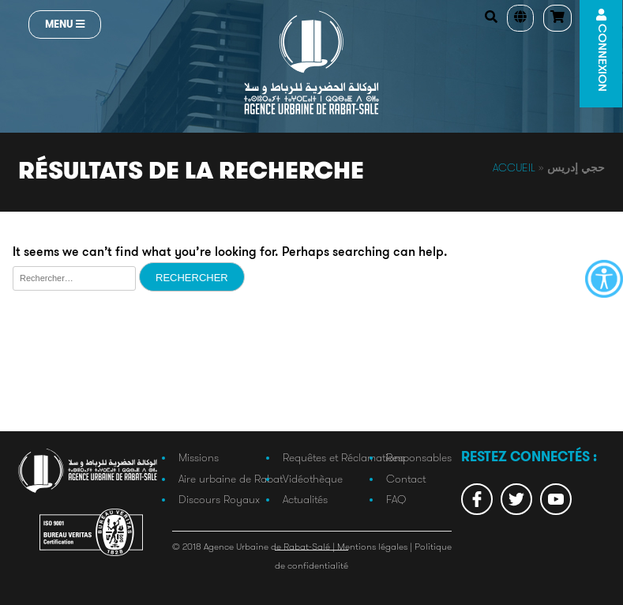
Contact (406, 479)
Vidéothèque (313, 479)
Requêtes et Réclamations (344, 457)
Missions (198, 457)
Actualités (305, 499)
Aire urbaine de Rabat (230, 479)
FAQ (396, 499)
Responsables (419, 457)
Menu (64, 24)
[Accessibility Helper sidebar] (604, 279)
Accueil (514, 167)
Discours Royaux (219, 499)
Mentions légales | (376, 546)
